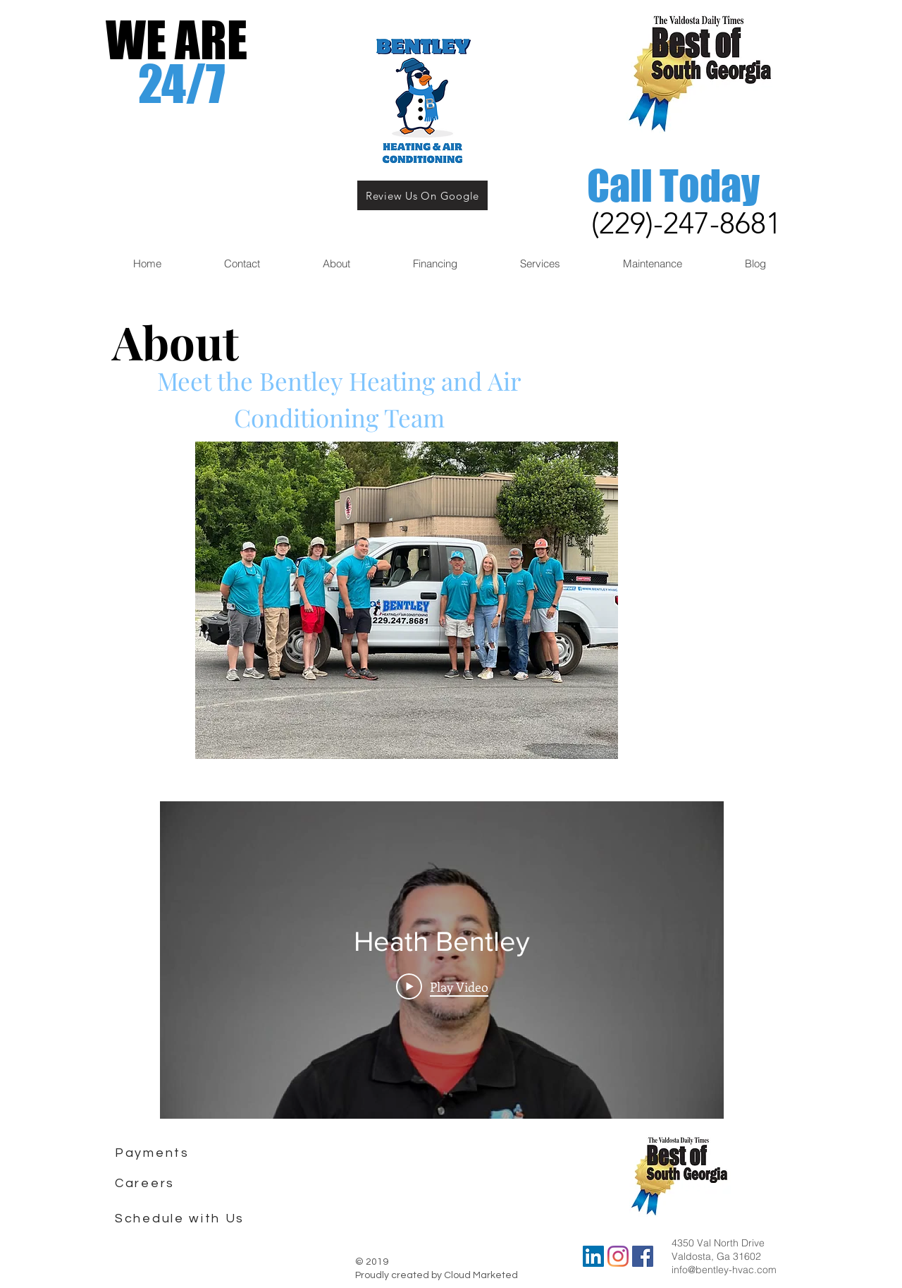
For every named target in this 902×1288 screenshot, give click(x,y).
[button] (241, 264)
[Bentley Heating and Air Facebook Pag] (642, 1256)
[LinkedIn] (593, 1256)
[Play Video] (442, 986)
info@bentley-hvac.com (724, 1269)
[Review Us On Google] (422, 195)
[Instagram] (618, 1256)
